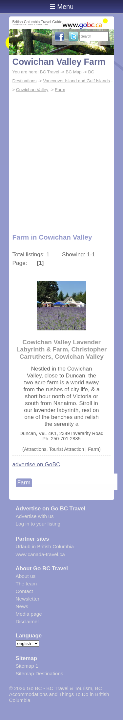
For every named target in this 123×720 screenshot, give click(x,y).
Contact (24, 591)
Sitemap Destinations (39, 673)
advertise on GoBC (36, 464)
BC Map (74, 71)
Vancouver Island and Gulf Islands (76, 80)
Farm (60, 89)
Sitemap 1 (27, 666)
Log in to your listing (38, 524)
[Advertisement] (61, 159)
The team (26, 583)
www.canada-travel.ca (40, 554)
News (22, 606)
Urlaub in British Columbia (45, 546)
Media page (29, 614)
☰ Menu (62, 6)
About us (26, 576)
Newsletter (28, 599)
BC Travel (49, 71)
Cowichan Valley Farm (59, 62)
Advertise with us (35, 516)
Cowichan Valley (32, 89)
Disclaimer (27, 621)
